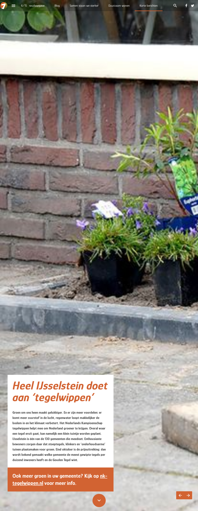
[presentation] (99, 255)
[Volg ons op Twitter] (192, 5)
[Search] (175, 5)
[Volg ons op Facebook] (186, 5)
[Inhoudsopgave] (13, 5)
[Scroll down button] (99, 500)
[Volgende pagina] (188, 495)
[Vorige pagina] (180, 495)
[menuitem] (35, 5)
